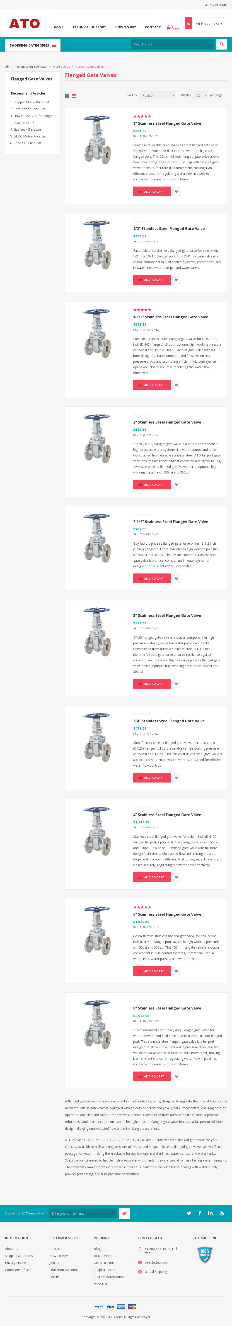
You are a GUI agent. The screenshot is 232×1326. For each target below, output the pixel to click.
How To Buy (125, 27)
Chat (174, 26)
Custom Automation (109, 1277)
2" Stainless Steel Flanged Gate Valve (167, 422)
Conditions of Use (18, 1270)
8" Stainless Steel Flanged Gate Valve (167, 1008)
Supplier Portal (104, 1270)
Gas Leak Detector (27, 129)
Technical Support (89, 27)
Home (58, 27)
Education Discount (63, 1270)
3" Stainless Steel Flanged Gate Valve (167, 615)
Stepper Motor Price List (31, 102)
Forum (54, 1277)
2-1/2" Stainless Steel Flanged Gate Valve (170, 521)
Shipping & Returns (19, 1256)
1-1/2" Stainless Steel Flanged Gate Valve (170, 316)
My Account (218, 4)
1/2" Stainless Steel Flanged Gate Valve (169, 228)
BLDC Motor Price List (30, 136)
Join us (54, 1263)
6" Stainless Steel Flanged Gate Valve (167, 914)
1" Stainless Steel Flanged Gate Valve (167, 123)
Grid (67, 96)
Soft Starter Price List (29, 109)
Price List (100, 1284)
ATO (7, 66)
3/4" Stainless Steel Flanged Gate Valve (169, 720)
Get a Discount (105, 1263)
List (74, 96)
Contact (153, 27)
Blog (97, 1248)
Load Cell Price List (27, 143)
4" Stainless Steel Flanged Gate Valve (167, 814)
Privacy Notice (15, 1263)
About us (11, 1248)
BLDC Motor (103, 1256)
